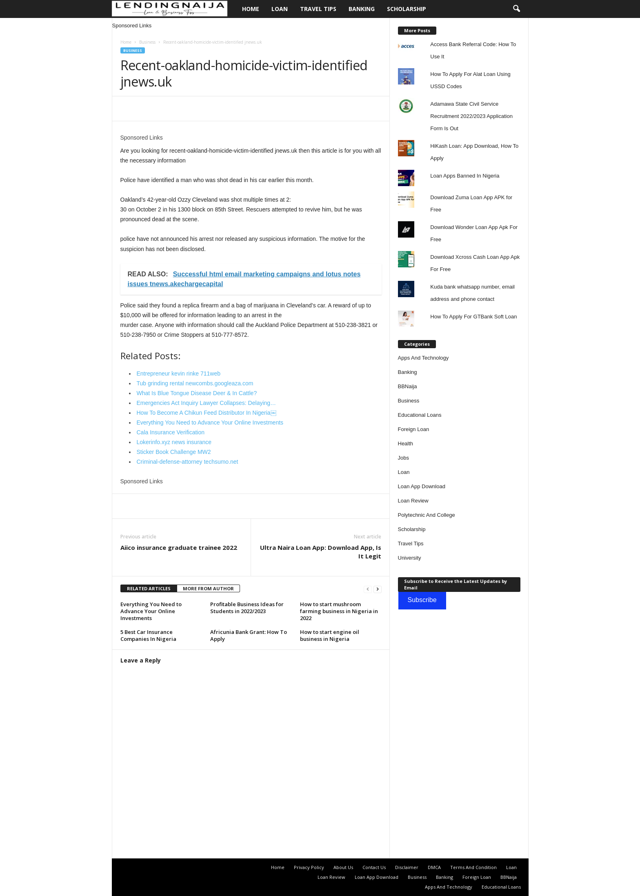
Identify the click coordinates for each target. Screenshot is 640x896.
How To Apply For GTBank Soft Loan (473, 316)
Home (250, 9)
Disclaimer (406, 867)
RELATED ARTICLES (149, 588)
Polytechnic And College (426, 515)
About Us (343, 867)
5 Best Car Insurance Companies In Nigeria (148, 635)
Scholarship (406, 9)
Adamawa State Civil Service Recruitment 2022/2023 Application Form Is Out (471, 116)
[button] (516, 9)
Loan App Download (421, 486)
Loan (279, 9)
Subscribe (422, 599)
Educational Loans (420, 415)
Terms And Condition (473, 867)
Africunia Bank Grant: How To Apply (248, 635)
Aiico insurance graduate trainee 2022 (178, 547)
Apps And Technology (423, 358)
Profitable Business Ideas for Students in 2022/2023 (247, 607)
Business (147, 42)
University (409, 558)
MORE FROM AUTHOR (208, 588)
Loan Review (413, 501)
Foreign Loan (413, 429)
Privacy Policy (309, 867)
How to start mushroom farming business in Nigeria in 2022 (339, 611)
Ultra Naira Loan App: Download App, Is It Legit (320, 551)
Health (405, 443)
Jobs (403, 458)
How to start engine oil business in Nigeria (329, 635)
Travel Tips (318, 9)
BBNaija (407, 386)
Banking (362, 9)
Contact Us (374, 867)
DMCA (434, 867)
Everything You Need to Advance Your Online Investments (151, 611)
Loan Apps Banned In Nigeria (464, 176)
